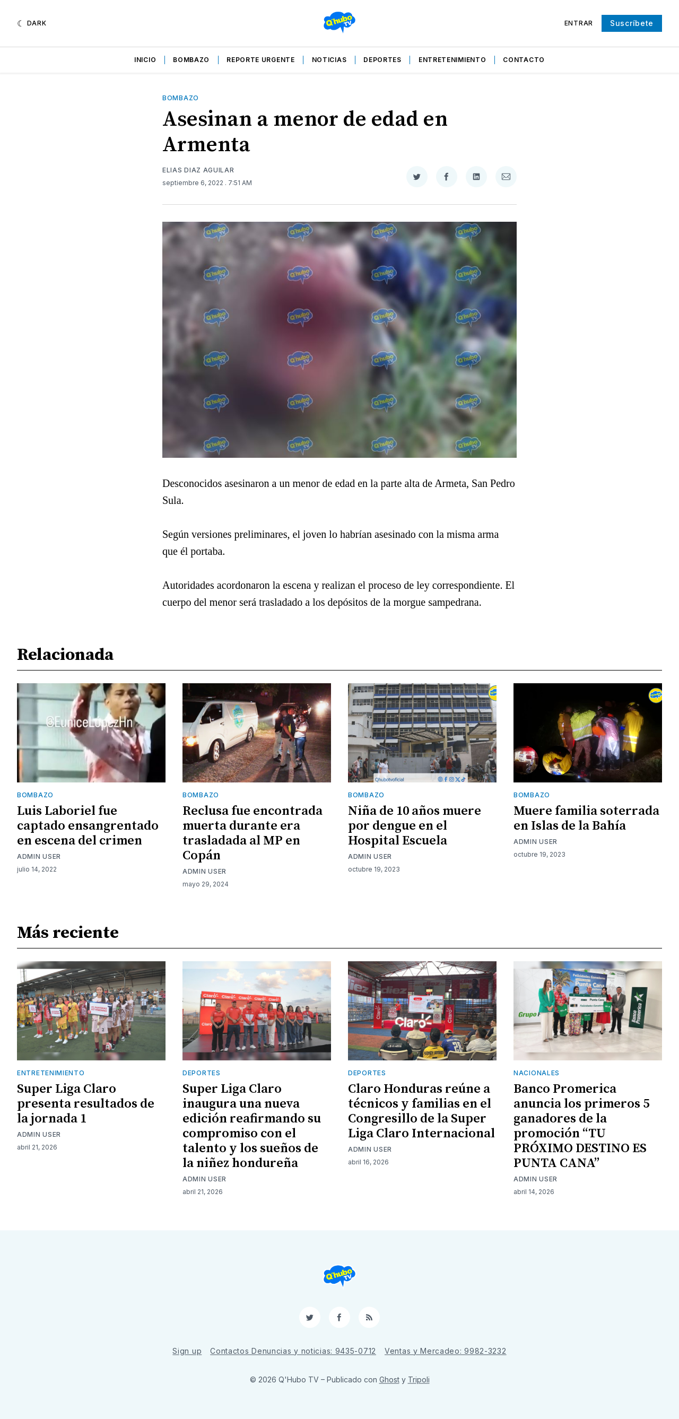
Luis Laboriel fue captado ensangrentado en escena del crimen (88, 826)
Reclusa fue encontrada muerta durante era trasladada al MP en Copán (252, 833)
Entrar (578, 23)
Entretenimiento (452, 60)
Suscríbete (632, 23)
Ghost (389, 1379)
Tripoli (419, 1379)
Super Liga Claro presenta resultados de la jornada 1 (85, 1104)
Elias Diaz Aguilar (198, 170)
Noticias (329, 60)
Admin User (39, 856)
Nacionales (536, 1073)
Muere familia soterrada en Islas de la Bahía (586, 818)
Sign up (187, 1350)
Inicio (145, 60)
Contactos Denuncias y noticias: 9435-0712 (293, 1350)
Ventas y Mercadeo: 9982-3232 (446, 1350)
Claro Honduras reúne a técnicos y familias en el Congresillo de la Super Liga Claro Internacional (421, 1111)
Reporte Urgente (261, 60)
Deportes (382, 60)
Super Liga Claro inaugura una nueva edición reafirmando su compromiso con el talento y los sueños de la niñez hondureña (251, 1126)
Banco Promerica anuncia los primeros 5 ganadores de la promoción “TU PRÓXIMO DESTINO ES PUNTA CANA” (581, 1126)
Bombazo (191, 60)
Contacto (524, 60)
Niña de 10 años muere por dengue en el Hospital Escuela (414, 826)
